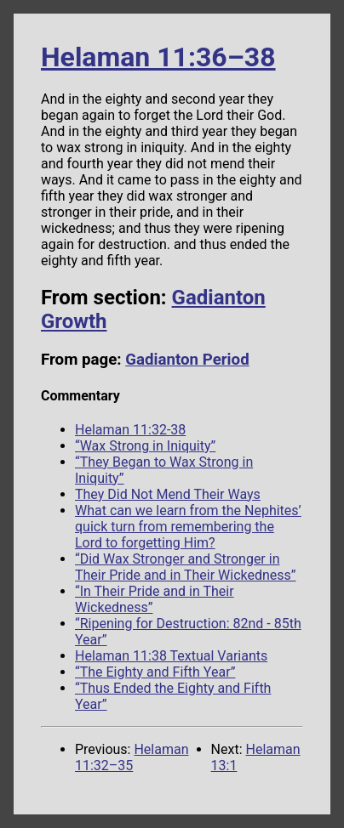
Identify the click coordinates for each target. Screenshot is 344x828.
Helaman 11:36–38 (158, 57)
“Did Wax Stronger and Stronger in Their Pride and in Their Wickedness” (185, 567)
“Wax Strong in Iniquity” (145, 446)
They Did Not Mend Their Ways (168, 494)
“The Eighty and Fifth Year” (155, 672)
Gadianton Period (187, 359)
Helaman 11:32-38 (130, 430)
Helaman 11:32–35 (132, 757)
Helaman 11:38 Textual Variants (171, 656)
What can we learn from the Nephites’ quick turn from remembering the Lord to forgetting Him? (188, 526)
